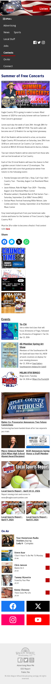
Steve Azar (19, 552)
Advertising (10, 25)
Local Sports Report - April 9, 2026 (12, 518)
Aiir (37, 676)
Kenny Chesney (21, 590)
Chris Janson (20, 565)
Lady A (19, 543)
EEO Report (25, 669)
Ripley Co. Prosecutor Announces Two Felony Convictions (24, 423)
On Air (7, 59)
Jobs (6, 45)
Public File (25, 672)
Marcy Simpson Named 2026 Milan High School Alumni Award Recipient (13, 453)
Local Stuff (9, 39)
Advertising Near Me (25, 665)
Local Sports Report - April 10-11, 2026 (20, 491)
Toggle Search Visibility (48, 42)
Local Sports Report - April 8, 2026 (37, 518)
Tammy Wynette (22, 577)
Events (5, 319)
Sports (17, 32)
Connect (8, 66)
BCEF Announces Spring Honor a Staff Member (38, 452)
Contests (8, 52)
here (8, 229)
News (7, 32)
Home (7, 18)
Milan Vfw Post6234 (40, 379)
